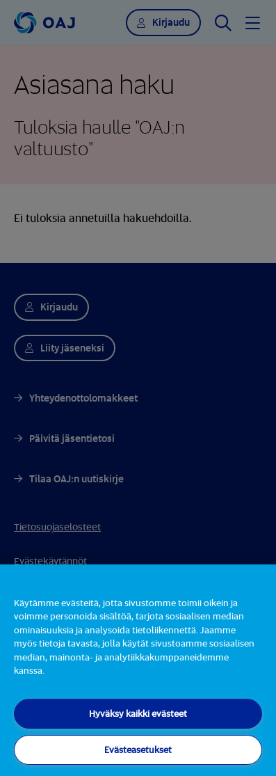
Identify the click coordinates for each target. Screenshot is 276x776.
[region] (138, 670)
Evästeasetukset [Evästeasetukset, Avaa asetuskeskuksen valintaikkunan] (138, 749)
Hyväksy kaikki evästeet (138, 713)
